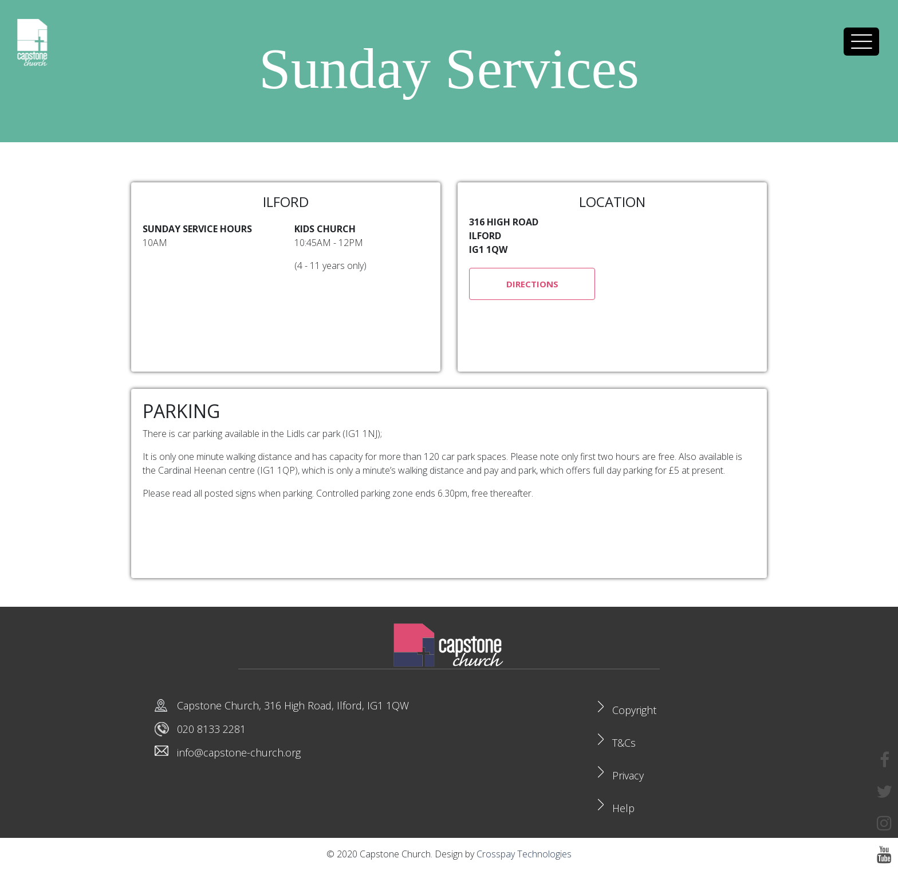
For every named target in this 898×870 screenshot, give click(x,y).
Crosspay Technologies (524, 854)
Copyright (634, 710)
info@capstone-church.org (239, 752)
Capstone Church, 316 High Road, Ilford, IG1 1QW (293, 705)
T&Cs (624, 743)
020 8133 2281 (211, 729)
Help (623, 808)
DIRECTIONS (532, 284)
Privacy (628, 775)
